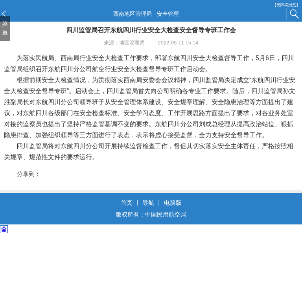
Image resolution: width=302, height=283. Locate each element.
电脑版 (173, 202)
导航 (148, 202)
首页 (127, 202)
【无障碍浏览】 (286, 5)
